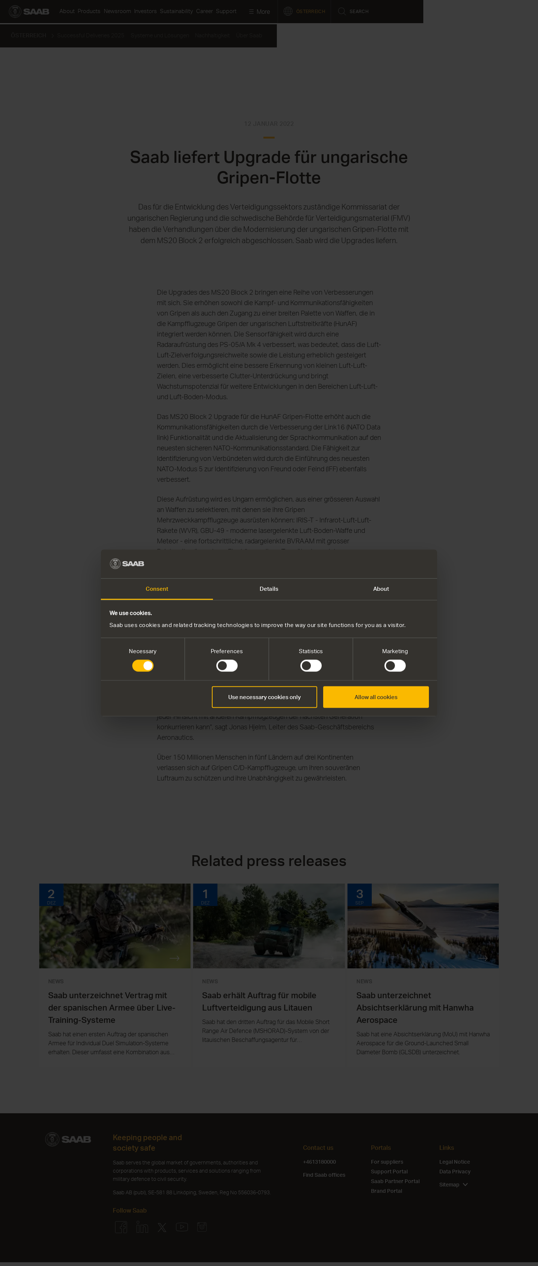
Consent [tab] (157, 588)
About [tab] (381, 588)
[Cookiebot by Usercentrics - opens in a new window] (396, 564)
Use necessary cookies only (264, 697)
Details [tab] (269, 588)
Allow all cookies (376, 697)
